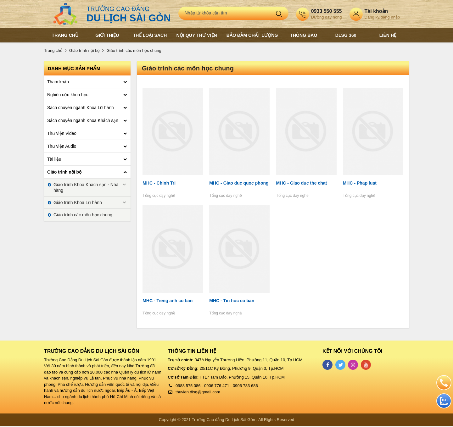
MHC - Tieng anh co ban (167, 301)
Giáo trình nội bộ (84, 50)
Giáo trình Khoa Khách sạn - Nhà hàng (85, 187)
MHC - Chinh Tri (158, 183)
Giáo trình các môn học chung (133, 50)
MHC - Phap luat (360, 183)
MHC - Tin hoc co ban (231, 301)
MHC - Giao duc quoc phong (238, 183)
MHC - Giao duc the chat (301, 183)
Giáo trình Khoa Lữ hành (77, 202)
